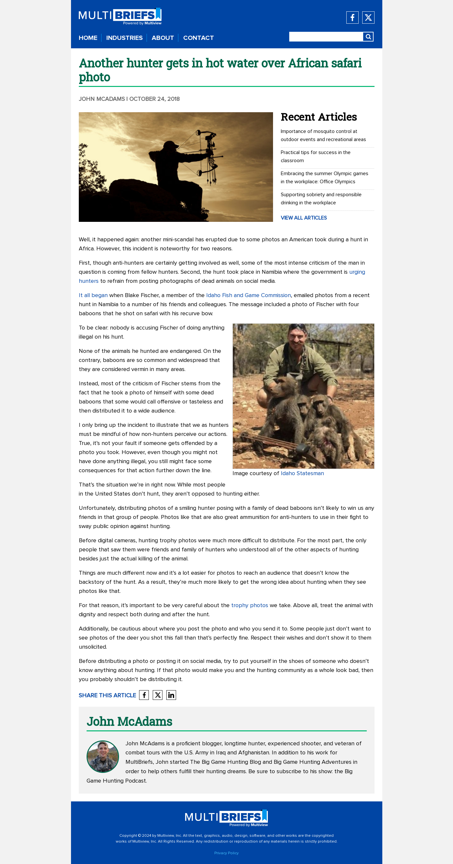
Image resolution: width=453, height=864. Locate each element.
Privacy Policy (226, 853)
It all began (93, 295)
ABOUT (163, 38)
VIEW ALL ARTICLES (304, 218)
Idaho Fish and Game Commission (248, 295)
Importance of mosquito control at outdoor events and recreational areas (323, 135)
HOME (88, 38)
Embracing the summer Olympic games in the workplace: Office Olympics (324, 177)
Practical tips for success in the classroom (316, 156)
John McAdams (102, 99)
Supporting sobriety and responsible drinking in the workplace (321, 198)
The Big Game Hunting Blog (225, 762)
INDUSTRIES (124, 38)
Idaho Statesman (302, 473)
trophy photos (249, 605)
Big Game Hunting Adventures (313, 762)
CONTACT (198, 38)
